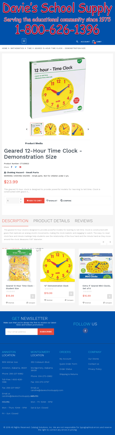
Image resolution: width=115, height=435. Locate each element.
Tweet (16, 167)
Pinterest (20, 167)
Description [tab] (15, 220)
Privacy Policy (95, 369)
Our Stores (93, 359)
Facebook (85, 330)
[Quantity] (12, 200)
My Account (65, 359)
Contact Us (93, 364)
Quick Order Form (68, 364)
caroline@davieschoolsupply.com (18, 396)
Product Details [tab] (51, 220)
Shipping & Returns (68, 374)
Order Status (65, 369)
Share (11, 167)
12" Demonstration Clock (56, 286)
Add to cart (34, 201)
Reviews (84, 220)
